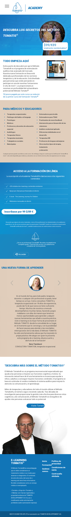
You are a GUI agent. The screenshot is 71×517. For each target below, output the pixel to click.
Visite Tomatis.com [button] (38, 405)
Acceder (22, 254)
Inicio (44, 461)
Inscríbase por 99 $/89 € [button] (18, 211)
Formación (47, 465)
